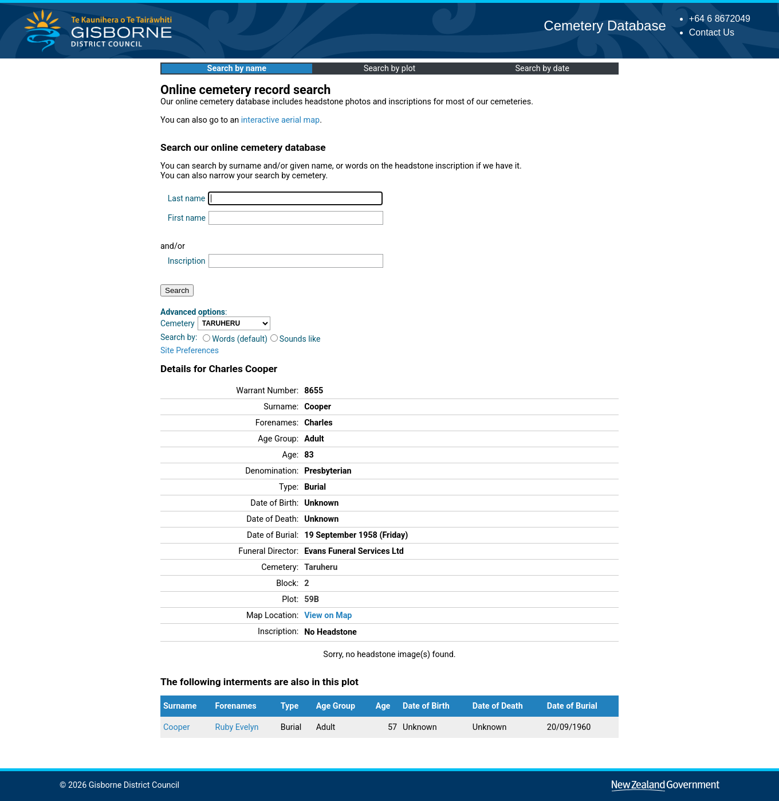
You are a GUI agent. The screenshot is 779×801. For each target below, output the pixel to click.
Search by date (542, 68)
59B (311, 599)
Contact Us (711, 32)
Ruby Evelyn (237, 727)
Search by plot (390, 68)
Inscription (187, 260)
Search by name (236, 68)
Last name (186, 198)
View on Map (328, 615)
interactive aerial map (280, 120)
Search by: (178, 337)
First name (187, 217)
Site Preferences (189, 350)
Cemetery (177, 323)
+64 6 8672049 (719, 19)
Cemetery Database (605, 25)
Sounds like (295, 338)
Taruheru (320, 567)
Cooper (176, 727)
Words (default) (235, 338)
